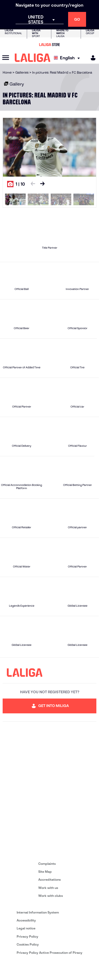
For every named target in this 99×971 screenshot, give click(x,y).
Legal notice (26, 928)
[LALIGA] (32, 57)
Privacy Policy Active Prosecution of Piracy (49, 952)
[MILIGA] (91, 57)
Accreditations (49, 879)
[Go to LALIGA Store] (49, 44)
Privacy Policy (27, 936)
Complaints (47, 863)
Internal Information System (38, 912)
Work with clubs (50, 895)
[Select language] (68, 57)
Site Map (45, 871)
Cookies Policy (28, 944)
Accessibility (26, 920)
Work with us (48, 887)
